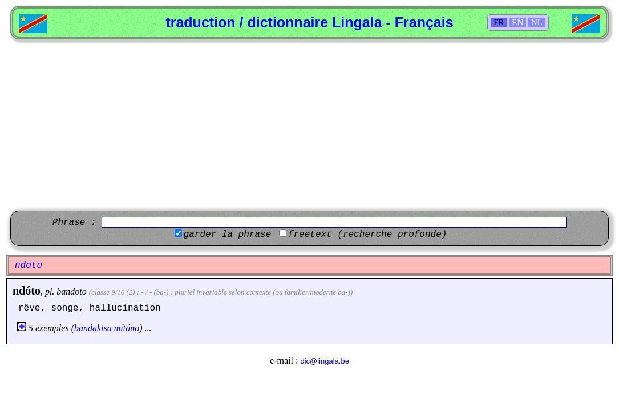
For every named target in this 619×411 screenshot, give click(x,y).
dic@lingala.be (324, 361)
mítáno (126, 328)
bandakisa (93, 328)
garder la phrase (228, 234)
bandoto (71, 291)
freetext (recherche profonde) (367, 234)
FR (498, 22)
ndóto (27, 290)
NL (537, 22)
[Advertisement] (309, 125)
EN (517, 22)
